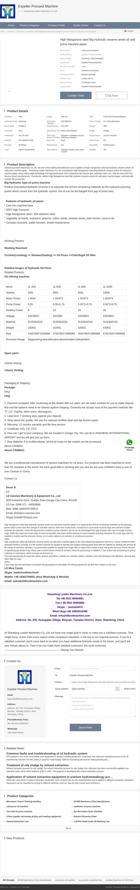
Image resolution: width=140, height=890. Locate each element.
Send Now (85, 727)
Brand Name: (65, 51)
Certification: (65, 63)
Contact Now (76, 95)
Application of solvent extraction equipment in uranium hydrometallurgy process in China (60, 776)
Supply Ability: (65, 87)
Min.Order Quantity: (67, 67)
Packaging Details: (67, 75)
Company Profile (58, 25)
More (68, 828)
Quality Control (80, 25)
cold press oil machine (24, 32)
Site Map (25, 887)
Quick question (61, 689)
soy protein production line (90, 880)
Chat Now (111, 95)
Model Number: (66, 55)
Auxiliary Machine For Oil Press (119, 880)
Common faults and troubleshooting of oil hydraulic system (46, 753)
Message (58, 696)
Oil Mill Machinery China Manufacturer (34, 880)
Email (56, 669)
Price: (62, 71)
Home (11, 25)
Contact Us (99, 25)
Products (10, 32)
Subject (57, 682)
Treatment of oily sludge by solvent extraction (37, 765)
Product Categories (31, 25)
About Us (4, 887)
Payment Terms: (66, 83)
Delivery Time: (65, 79)
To (56, 675)
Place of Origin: (66, 59)
